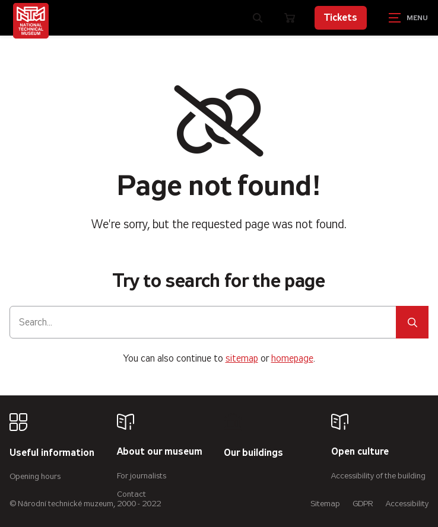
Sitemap (325, 503)
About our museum (159, 452)
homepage (292, 358)
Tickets (340, 17)
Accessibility (407, 503)
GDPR (363, 503)
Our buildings (253, 453)
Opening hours (35, 476)
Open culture (360, 452)
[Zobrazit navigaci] (408, 18)
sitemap (242, 358)
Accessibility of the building (378, 475)
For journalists (141, 475)
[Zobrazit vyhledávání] (257, 18)
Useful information (51, 453)
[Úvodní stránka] (31, 21)
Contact (131, 494)
